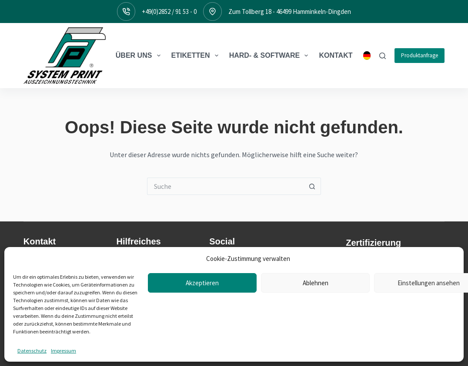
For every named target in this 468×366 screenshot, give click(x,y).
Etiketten (196, 55)
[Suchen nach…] (225, 186)
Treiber (127, 282)
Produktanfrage (419, 55)
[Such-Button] (312, 186)
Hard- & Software (270, 55)
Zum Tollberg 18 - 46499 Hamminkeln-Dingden (289, 11)
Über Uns (140, 55)
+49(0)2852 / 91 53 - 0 (169, 11)
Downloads (132, 271)
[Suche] (382, 56)
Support (128, 293)
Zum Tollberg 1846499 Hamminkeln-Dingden (53, 282)
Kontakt (335, 55)
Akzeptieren (202, 350)
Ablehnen (315, 350)
